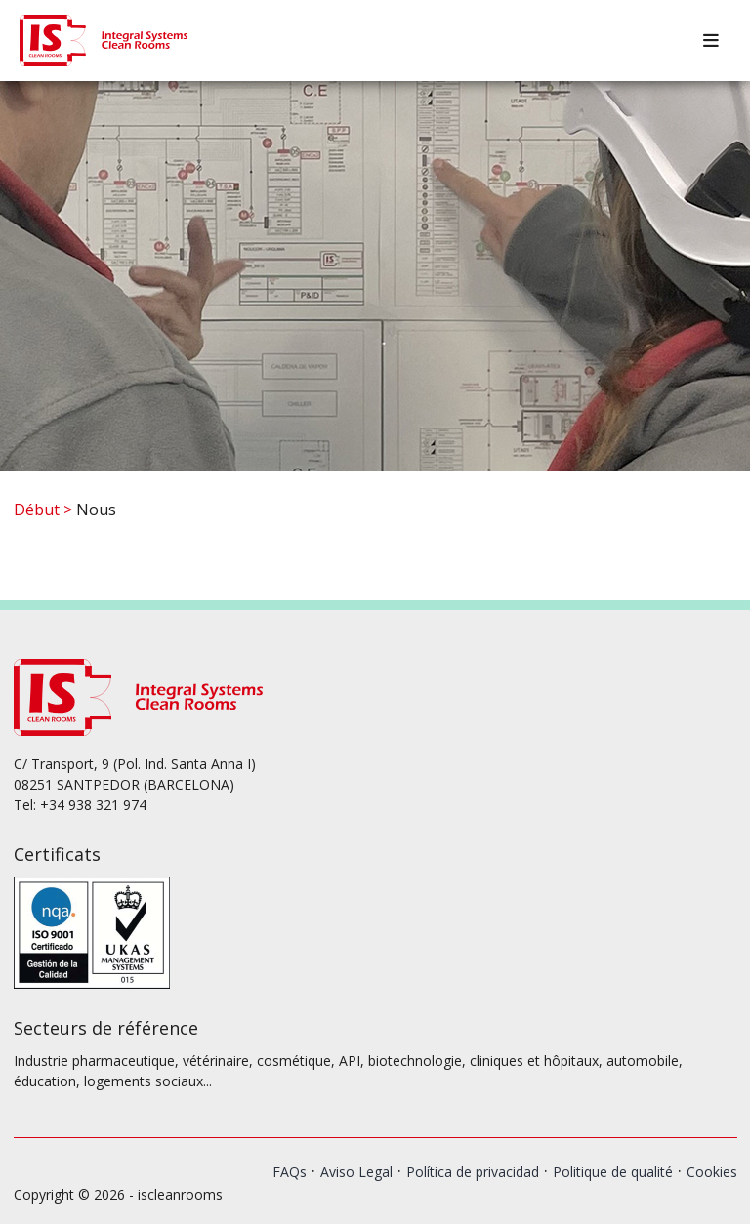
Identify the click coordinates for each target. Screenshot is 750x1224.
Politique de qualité (613, 1172)
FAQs (289, 1172)
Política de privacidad (472, 1172)
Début (37, 509)
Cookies (712, 1172)
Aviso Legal (356, 1172)
